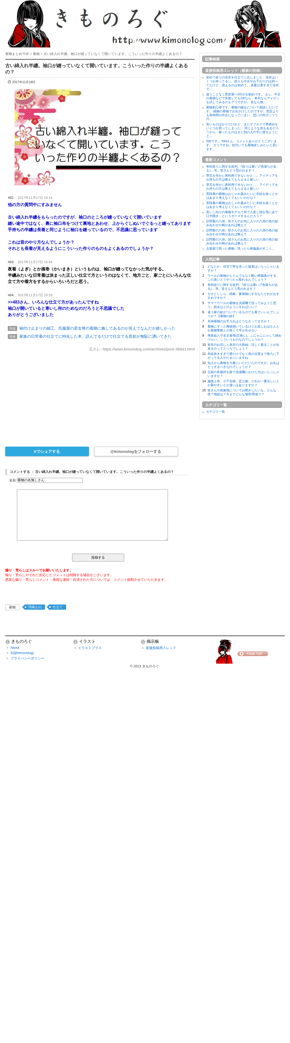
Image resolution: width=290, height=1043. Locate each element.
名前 (12, 480)
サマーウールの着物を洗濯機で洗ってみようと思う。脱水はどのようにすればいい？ (241, 305)
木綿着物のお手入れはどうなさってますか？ (238, 321)
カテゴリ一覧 (215, 412)
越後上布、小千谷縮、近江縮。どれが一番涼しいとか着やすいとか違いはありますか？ (243, 383)
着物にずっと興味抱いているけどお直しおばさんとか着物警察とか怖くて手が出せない (243, 328)
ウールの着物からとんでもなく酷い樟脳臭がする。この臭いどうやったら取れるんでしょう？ (243, 277)
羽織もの (35, 607)
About (14, 648)
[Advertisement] (100, 395)
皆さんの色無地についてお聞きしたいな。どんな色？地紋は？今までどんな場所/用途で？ (241, 392)
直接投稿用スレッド (161, 648)
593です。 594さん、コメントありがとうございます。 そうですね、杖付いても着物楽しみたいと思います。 (242, 145)
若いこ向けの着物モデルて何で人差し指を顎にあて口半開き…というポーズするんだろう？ (242, 214)
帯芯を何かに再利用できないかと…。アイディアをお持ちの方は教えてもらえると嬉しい (242, 177)
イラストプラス (90, 648)
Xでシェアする (47, 451)
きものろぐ (150, 666)
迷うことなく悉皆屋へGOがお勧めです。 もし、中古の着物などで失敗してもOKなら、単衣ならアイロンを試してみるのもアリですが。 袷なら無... (243, 98)
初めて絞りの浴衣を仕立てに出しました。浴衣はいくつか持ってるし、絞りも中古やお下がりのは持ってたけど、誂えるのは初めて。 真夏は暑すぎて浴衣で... (242, 83)
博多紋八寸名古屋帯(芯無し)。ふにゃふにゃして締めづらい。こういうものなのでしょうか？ (244, 337)
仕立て (58, 607)
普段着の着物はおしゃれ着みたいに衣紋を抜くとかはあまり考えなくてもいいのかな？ (242, 196)
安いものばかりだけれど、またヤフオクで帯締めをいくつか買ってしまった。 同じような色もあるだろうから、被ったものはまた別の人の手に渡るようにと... (242, 130)
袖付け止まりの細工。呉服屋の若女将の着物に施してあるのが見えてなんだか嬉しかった (97, 328)
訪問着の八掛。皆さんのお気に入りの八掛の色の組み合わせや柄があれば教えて (242, 223)
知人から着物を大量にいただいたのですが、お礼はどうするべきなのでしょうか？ (243, 365)
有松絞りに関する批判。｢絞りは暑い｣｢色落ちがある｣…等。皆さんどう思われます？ (241, 168)
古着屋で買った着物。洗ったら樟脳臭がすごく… (240, 248)
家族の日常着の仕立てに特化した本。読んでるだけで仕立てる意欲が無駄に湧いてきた (95, 336)
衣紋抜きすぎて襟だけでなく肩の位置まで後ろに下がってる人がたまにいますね (243, 356)
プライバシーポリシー (27, 658)
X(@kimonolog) (22, 653)
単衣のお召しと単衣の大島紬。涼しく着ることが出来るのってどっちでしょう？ (243, 346)
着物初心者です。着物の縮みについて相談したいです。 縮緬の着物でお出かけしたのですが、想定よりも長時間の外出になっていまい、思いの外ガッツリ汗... (242, 113)
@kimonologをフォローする (135, 451)
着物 (12, 607)
